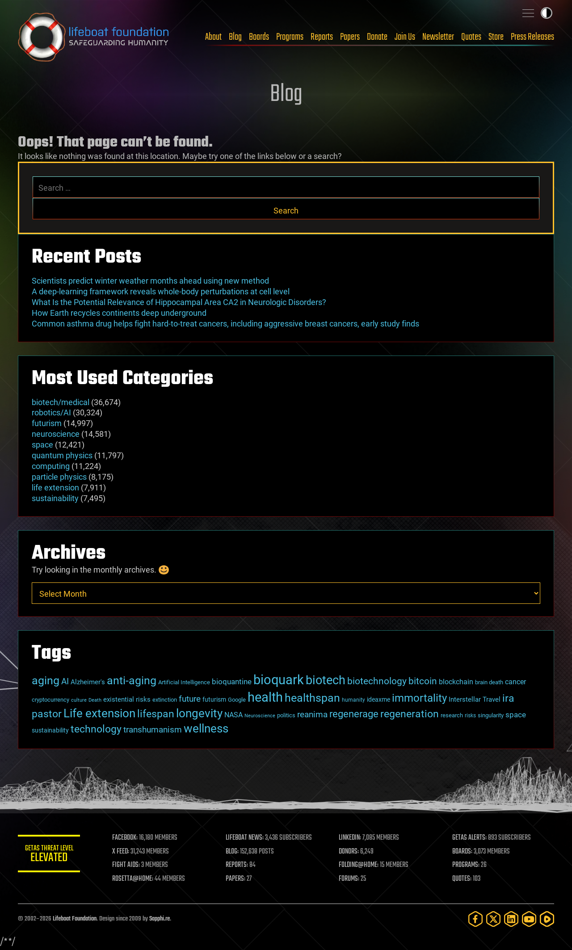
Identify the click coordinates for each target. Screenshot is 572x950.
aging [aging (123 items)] (45, 680)
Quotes (471, 37)
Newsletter (438, 37)
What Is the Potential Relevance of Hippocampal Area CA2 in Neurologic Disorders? (179, 302)
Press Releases (532, 37)
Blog (235, 37)
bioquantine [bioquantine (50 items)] (232, 681)
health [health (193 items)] (265, 697)
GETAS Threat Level (49, 855)
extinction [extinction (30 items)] (164, 699)
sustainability (55, 498)
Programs (289, 37)
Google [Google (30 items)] (237, 699)
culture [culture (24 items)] (79, 700)
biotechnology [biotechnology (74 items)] (377, 681)
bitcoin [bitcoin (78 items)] (422, 680)
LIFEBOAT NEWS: (245, 838)
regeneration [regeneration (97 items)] (409, 714)
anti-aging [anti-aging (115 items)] (131, 680)
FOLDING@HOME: (359, 865)
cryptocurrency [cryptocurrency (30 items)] (50, 699)
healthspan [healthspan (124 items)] (312, 697)
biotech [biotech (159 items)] (325, 680)
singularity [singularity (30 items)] (491, 715)
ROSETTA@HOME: (133, 879)
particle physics (59, 476)
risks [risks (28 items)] (470, 715)
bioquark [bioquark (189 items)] (278, 679)
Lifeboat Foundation (75, 919)
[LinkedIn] (511, 919)
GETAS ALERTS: (469, 838)
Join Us (405, 37)
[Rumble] (547, 919)
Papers (350, 37)
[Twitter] (493, 919)
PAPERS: (235, 879)
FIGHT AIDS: (126, 865)
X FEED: (121, 852)
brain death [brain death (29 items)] (489, 682)
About (213, 37)
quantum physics (62, 455)
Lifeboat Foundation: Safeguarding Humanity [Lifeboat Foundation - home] (94, 37)
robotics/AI (51, 412)
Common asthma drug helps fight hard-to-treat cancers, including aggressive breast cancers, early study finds (225, 323)
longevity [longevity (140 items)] (199, 713)
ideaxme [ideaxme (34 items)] (378, 699)
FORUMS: (349, 879)
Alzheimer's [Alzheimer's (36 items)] (88, 682)
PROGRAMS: (465, 865)
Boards (259, 37)
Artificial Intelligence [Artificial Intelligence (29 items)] (184, 682)
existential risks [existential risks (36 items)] (127, 699)
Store (496, 37)
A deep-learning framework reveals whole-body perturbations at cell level (161, 291)
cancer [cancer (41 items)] (515, 682)
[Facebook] (475, 919)
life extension (55, 487)
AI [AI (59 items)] (65, 681)
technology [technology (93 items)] (96, 729)
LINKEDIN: (350, 838)
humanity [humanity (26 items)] (353, 700)
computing (51, 466)
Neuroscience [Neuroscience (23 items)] (259, 716)
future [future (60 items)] (190, 699)
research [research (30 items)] (452, 715)
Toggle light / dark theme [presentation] (546, 13)
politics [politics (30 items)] (286, 715)
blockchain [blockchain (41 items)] (456, 682)
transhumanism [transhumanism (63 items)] (152, 729)
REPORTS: (237, 865)
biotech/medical (60, 402)
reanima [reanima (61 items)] (312, 714)
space (42, 444)
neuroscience (56, 434)
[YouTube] (529, 919)
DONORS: (349, 852)
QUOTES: (461, 879)
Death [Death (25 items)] (94, 700)
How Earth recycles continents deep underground (119, 313)
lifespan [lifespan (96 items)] (155, 714)
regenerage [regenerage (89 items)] (354, 714)
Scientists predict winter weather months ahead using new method (150, 280)
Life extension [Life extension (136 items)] (99, 713)
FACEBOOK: (125, 838)
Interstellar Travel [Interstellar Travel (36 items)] (474, 699)
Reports (322, 37)
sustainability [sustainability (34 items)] (50, 730)
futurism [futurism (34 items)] (214, 699)
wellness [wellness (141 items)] (206, 728)
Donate (377, 37)
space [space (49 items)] (515, 714)
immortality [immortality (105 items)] (419, 698)
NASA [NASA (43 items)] (233, 715)
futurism (47, 423)
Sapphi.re (159, 919)
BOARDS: (462, 852)
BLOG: (232, 852)
